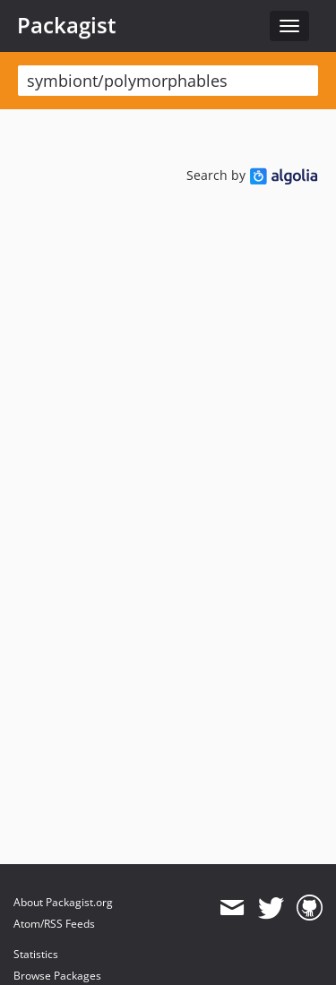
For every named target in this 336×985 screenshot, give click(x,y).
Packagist (66, 25)
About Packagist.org (63, 902)
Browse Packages (57, 975)
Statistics (35, 954)
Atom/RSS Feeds (54, 923)
